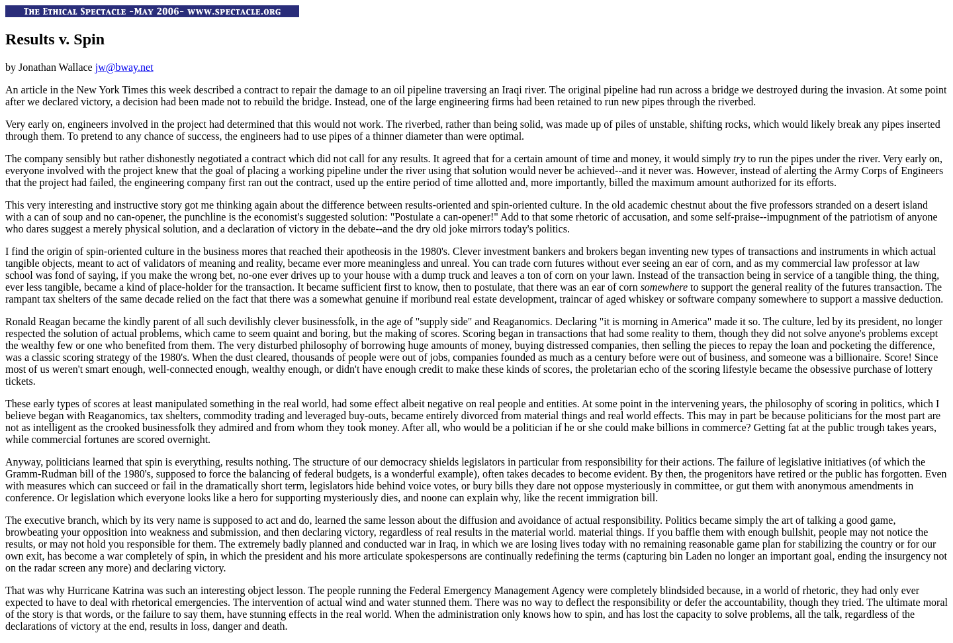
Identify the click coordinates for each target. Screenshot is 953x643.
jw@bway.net (124, 67)
